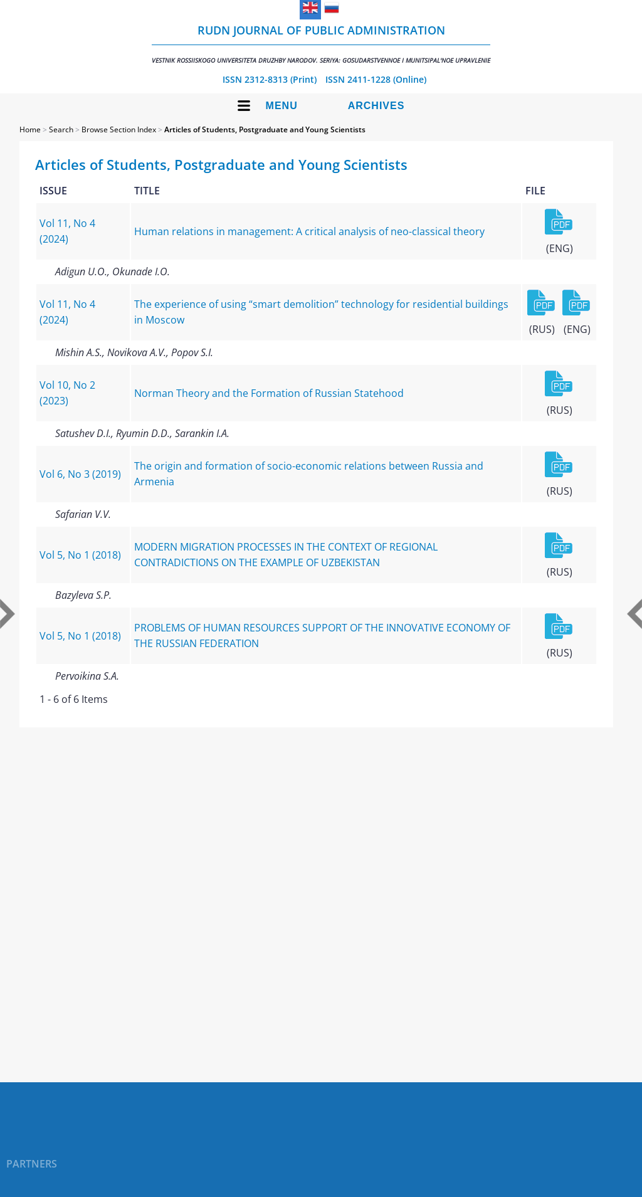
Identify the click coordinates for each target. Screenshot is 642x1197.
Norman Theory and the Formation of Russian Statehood (269, 393)
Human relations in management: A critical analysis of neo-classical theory (309, 231)
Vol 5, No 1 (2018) (80, 555)
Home (30, 129)
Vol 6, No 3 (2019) (80, 474)
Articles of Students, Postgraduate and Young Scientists (265, 129)
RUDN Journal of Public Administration (321, 44)
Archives (376, 105)
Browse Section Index (119, 129)
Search (61, 129)
